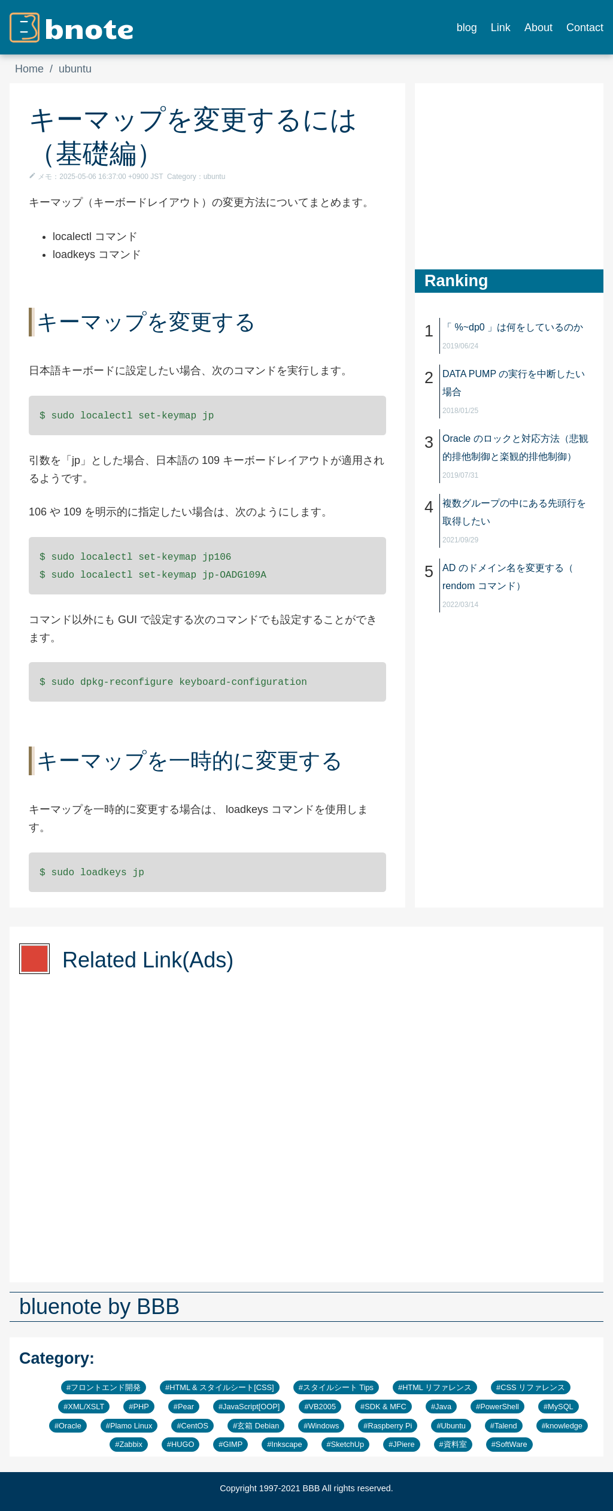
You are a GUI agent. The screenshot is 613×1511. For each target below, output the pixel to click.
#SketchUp (346, 1444)
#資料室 (453, 1444)
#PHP (138, 1406)
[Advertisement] (504, 158)
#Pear (184, 1406)
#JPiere (401, 1444)
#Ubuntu (450, 1425)
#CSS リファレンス (530, 1387)
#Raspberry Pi (387, 1425)
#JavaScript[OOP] (249, 1406)
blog (467, 28)
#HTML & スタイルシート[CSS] (219, 1387)
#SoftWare (509, 1444)
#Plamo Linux (129, 1425)
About (538, 28)
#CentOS (192, 1425)
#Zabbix (128, 1444)
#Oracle (67, 1425)
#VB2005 (320, 1406)
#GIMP (230, 1444)
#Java (441, 1406)
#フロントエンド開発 (103, 1387)
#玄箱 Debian (256, 1425)
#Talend (503, 1425)
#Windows (321, 1425)
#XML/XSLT (83, 1406)
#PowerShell (497, 1406)
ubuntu (75, 69)
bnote (89, 27)
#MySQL (558, 1406)
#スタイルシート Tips (336, 1387)
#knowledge (562, 1425)
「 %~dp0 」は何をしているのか (512, 327)
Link (501, 28)
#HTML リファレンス (435, 1387)
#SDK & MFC (383, 1406)
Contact (584, 28)
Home (29, 69)
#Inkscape (284, 1444)
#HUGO (181, 1444)
